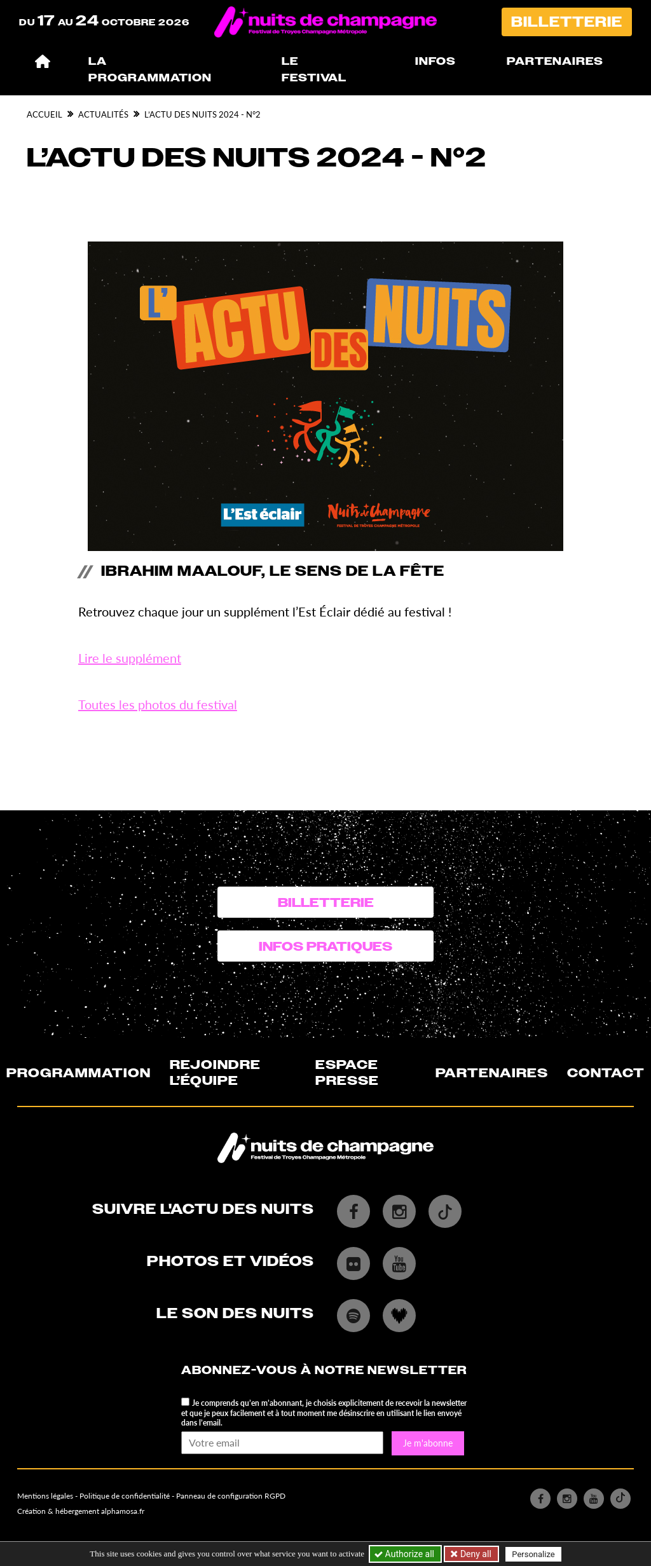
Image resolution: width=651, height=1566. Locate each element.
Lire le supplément (129, 657)
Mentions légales (45, 1496)
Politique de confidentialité (124, 1496)
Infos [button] (435, 61)
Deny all (474, 1554)
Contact (606, 1073)
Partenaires (491, 1073)
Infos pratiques (325, 946)
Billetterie (566, 22)
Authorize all (405, 1554)
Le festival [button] (314, 69)
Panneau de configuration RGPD (230, 1496)
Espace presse (347, 1072)
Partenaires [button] (555, 61)
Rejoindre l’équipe (215, 1072)
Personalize (533, 1554)
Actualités (103, 114)
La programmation (150, 69)
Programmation (78, 1073)
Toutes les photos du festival (157, 704)
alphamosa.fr (122, 1511)
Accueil (44, 114)
